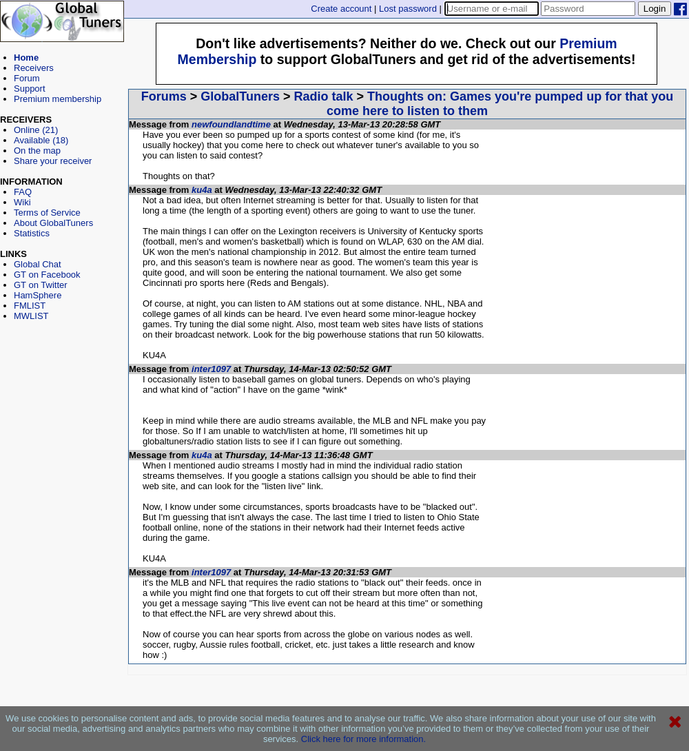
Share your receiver (53, 161)
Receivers (34, 68)
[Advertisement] (62, 383)
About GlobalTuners (53, 223)
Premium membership (57, 99)
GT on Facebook (47, 274)
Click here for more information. (363, 739)
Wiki (22, 202)
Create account (341, 8)
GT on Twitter (41, 285)
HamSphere (37, 295)
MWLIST (31, 316)
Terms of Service (47, 212)
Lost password (408, 8)
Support (29, 88)
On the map (37, 150)
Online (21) (36, 130)
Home (26, 57)
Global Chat (37, 264)
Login (655, 8)
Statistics (32, 233)
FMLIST (29, 305)
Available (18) (41, 140)
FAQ (23, 192)
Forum (27, 78)
